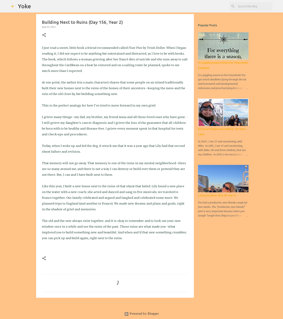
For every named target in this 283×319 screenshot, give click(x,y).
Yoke (24, 6)
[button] (44, 35)
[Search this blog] (253, 6)
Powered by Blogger (141, 314)
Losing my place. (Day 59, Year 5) (217, 195)
